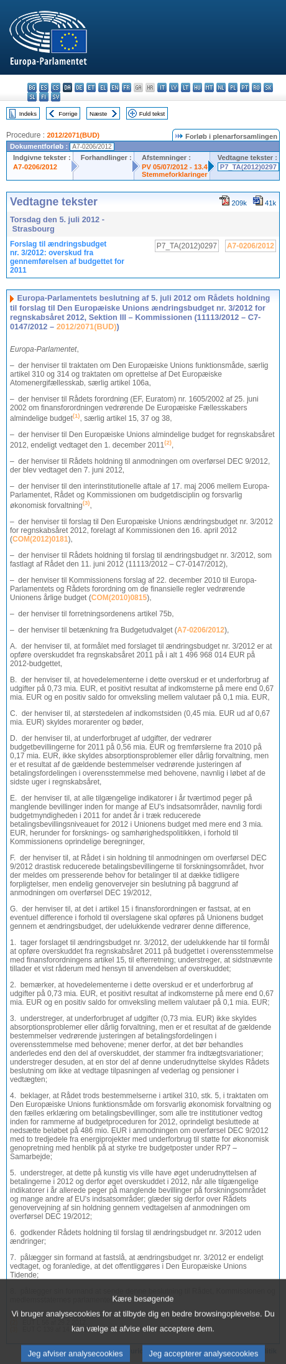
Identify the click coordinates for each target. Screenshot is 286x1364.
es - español (43, 87)
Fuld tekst (152, 113)
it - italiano (162, 87)
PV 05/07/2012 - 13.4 (175, 167)
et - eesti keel (91, 87)
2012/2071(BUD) (73, 135)
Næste (98, 113)
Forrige (67, 113)
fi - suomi (43, 96)
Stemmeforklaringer (175, 174)
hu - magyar (197, 87)
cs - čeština (55, 87)
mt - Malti (209, 87)
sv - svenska (55, 96)
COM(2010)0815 (119, 597)
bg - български (32, 87)
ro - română (256, 87)
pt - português (244, 87)
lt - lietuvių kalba (185, 87)
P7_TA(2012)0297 (248, 167)
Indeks (28, 113)
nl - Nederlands (221, 87)
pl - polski (233, 87)
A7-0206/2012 (35, 167)
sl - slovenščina (32, 96)
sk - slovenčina (268, 87)
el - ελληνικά (103, 87)
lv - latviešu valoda (173, 87)
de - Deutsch (79, 87)
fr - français (126, 87)
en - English (114, 87)
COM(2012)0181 (40, 539)
